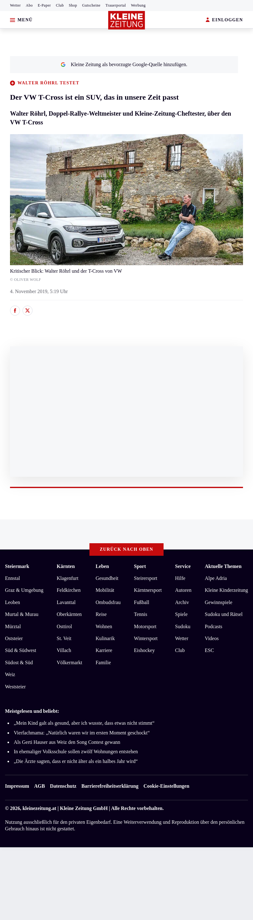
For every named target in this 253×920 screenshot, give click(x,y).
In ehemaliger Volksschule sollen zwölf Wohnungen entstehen (76, 751)
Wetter (15, 5)
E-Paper (44, 5)
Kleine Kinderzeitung (226, 590)
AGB (39, 786)
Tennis (140, 614)
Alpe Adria (216, 578)
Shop (73, 5)
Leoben (12, 602)
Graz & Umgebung (24, 590)
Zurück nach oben (126, 549)
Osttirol (64, 626)
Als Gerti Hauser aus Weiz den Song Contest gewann (67, 742)
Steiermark (17, 566)
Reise (101, 614)
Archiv (182, 602)
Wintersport (146, 638)
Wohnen (104, 626)
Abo (29, 5)
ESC (209, 650)
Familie (103, 662)
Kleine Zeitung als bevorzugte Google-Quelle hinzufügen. (124, 64)
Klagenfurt (67, 578)
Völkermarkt (69, 662)
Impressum (17, 786)
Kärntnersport (148, 590)
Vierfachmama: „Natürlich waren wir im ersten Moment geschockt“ (82, 732)
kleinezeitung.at (39, 808)
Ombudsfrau (108, 602)
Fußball (141, 602)
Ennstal (12, 578)
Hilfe (180, 578)
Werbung (138, 5)
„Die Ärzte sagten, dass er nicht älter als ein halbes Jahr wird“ (76, 761)
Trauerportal (115, 5)
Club (60, 5)
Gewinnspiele (218, 602)
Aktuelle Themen (223, 566)
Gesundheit (107, 578)
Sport (140, 566)
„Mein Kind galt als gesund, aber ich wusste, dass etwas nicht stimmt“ (84, 723)
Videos (212, 638)
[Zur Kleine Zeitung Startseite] (126, 20)
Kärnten (66, 566)
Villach (64, 650)
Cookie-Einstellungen (167, 786)
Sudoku (182, 626)
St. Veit (64, 638)
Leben (102, 566)
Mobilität (105, 590)
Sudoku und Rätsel (224, 614)
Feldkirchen (68, 590)
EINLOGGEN (224, 20)
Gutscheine (91, 5)
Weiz (10, 674)
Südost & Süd (19, 662)
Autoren (183, 590)
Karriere (104, 650)
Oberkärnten (69, 614)
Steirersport (145, 578)
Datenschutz (63, 786)
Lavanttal (66, 602)
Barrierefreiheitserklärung (109, 786)
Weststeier (15, 686)
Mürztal (13, 626)
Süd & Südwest (20, 650)
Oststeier (14, 638)
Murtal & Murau (21, 614)
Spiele (181, 614)
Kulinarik (105, 638)
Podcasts (213, 626)
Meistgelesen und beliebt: (32, 711)
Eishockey (144, 650)
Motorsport (145, 626)
